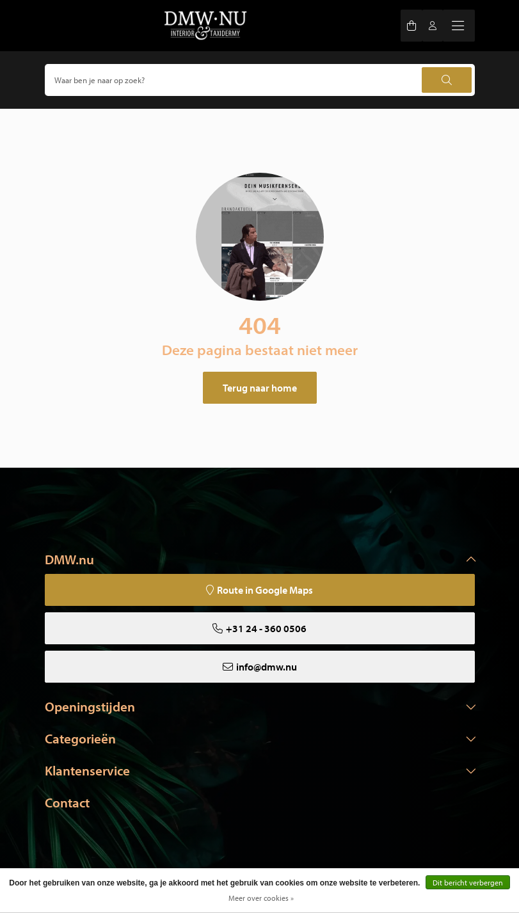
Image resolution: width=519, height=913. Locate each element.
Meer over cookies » (261, 898)
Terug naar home (260, 387)
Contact (67, 802)
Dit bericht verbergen (468, 882)
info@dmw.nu (266, 666)
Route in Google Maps (265, 590)
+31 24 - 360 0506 (266, 628)
